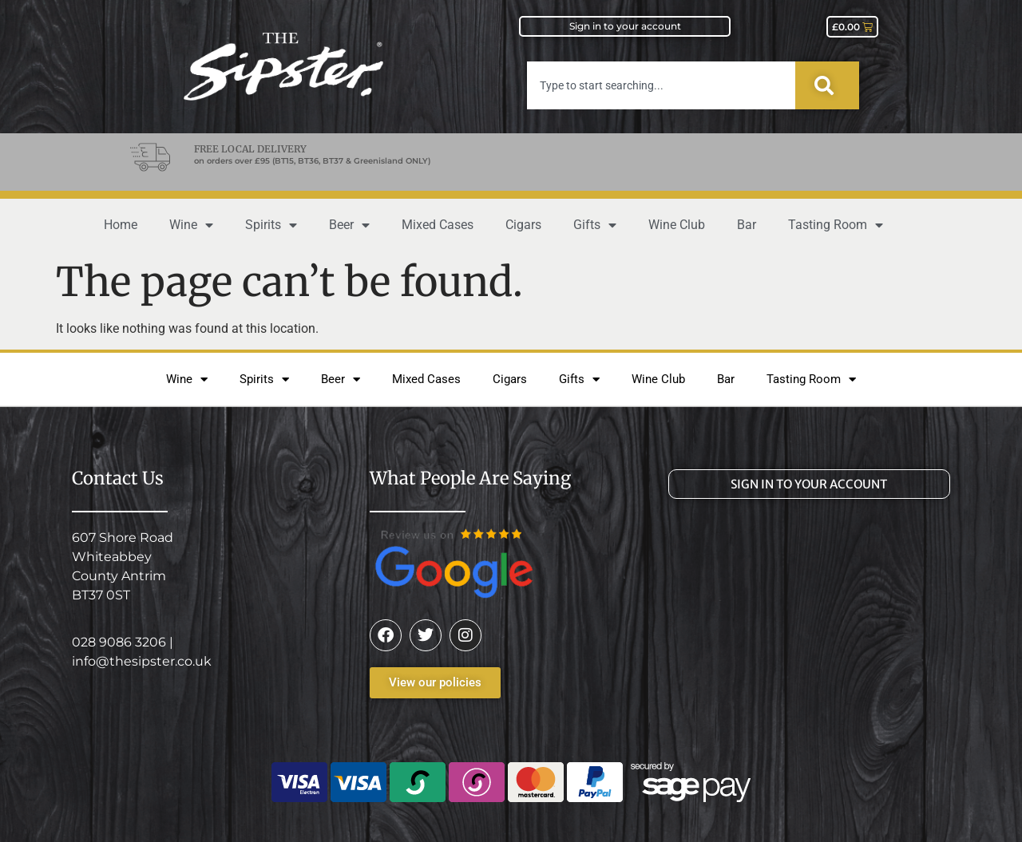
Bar (746, 224)
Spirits (271, 225)
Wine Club (676, 224)
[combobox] (661, 85)
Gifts (594, 225)
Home (120, 224)
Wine (191, 225)
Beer (349, 225)
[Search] (827, 85)
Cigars (523, 224)
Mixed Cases (437, 224)
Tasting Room (835, 225)
